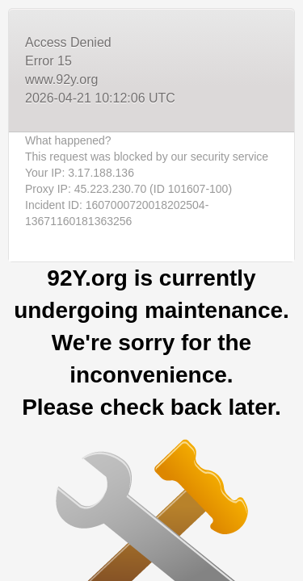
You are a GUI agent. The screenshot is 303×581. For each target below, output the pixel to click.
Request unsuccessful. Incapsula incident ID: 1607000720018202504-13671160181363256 (151, 290)
